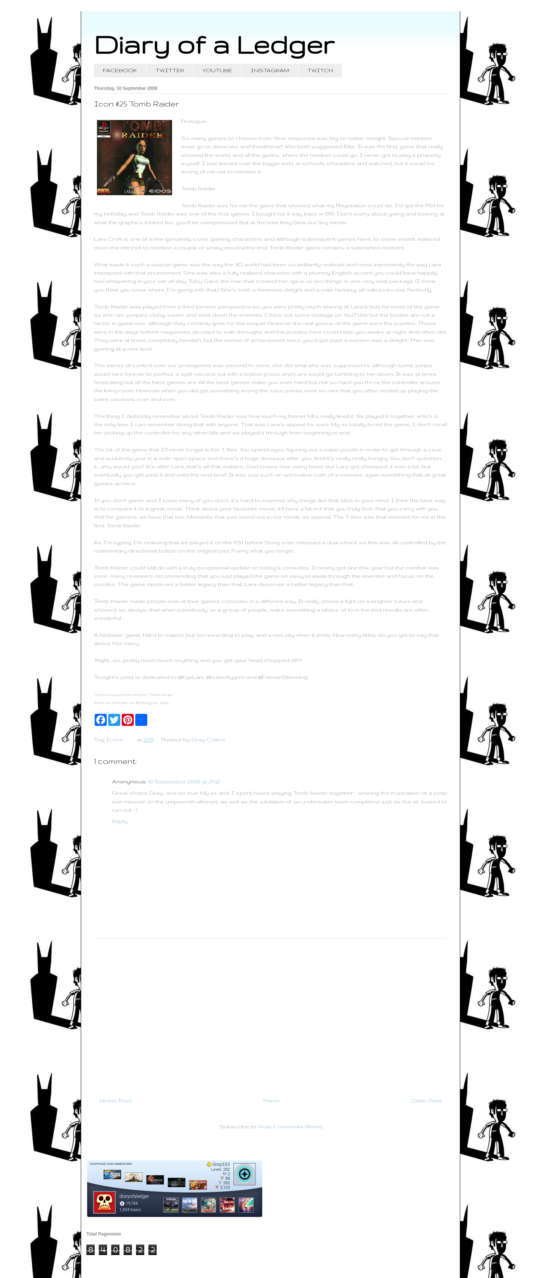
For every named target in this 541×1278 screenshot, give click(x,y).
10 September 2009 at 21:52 (184, 782)
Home (271, 1100)
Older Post (426, 1100)
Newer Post (115, 1100)
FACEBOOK (120, 70)
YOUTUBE (217, 70)
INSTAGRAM (270, 70)
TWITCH (320, 70)
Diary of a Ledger (214, 44)
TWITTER (170, 70)
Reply (119, 821)
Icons (114, 739)
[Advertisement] (270, 1014)
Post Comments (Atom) (290, 1126)
